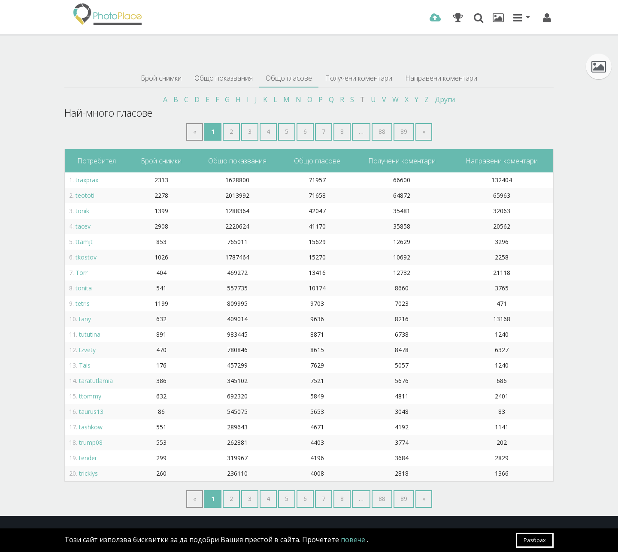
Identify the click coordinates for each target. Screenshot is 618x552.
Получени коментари (358, 78)
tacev (83, 226)
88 (382, 131)
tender (88, 458)
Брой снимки (161, 78)
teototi (85, 195)
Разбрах (535, 540)
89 (403, 131)
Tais (85, 365)
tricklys (88, 473)
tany (85, 319)
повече (354, 539)
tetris (83, 303)
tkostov (86, 257)
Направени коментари (441, 78)
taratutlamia (96, 381)
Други (445, 99)
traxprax (87, 180)
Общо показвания (223, 78)
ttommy (90, 396)
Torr (82, 272)
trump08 (91, 442)
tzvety (87, 350)
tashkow (91, 427)
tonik (82, 211)
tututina (89, 334)
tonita (84, 288)
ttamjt (84, 242)
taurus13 (91, 411)
